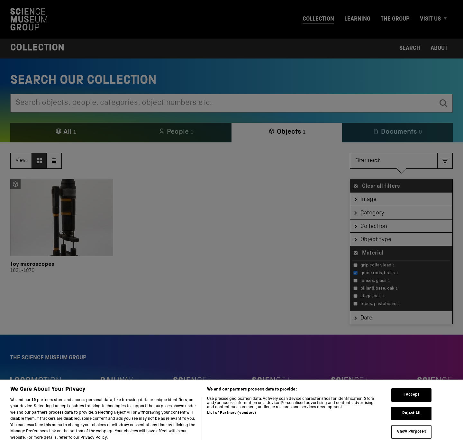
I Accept (411, 399)
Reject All (411, 417)
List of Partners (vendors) (231, 417)
